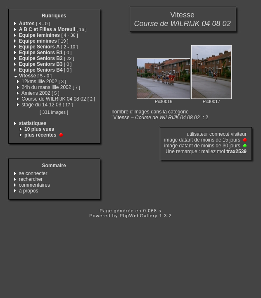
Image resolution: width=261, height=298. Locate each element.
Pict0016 (164, 101)
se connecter (33, 173)
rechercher (31, 179)
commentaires (34, 185)
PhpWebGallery (139, 215)
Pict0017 (212, 101)
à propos (28, 191)
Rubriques (54, 16)
